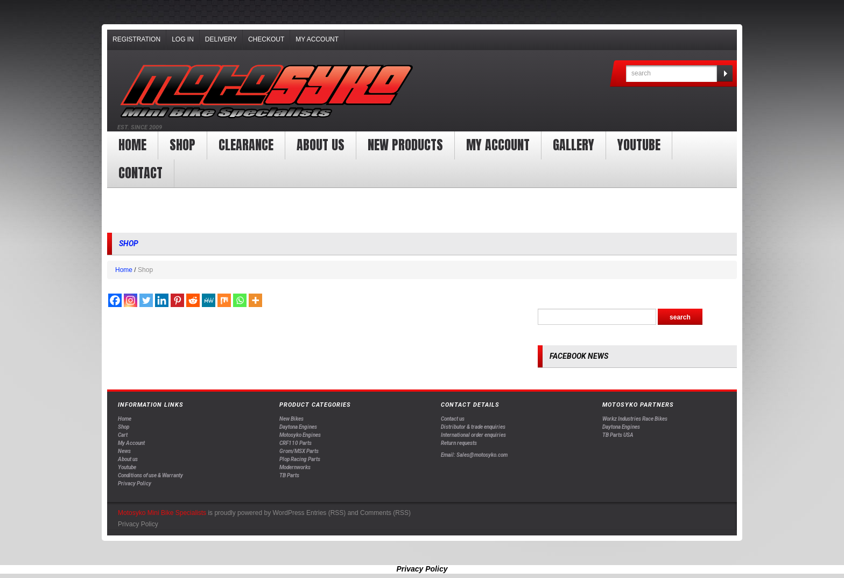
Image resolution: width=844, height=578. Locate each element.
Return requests (459, 443)
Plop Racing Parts (299, 459)
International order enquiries (473, 435)
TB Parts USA (618, 435)
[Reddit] (193, 300)
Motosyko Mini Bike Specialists (162, 513)
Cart (123, 435)
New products (405, 145)
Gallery (573, 145)
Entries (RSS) (326, 513)
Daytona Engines (298, 427)
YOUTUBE (638, 145)
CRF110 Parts (295, 443)
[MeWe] (208, 300)
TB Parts (289, 475)
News (124, 451)
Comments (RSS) (385, 513)
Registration (136, 39)
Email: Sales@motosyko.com (474, 455)
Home (132, 145)
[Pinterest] (177, 300)
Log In (183, 39)
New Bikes (291, 419)
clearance (246, 145)
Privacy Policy (134, 483)
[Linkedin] (161, 300)
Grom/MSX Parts (299, 451)
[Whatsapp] (240, 300)
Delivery (221, 39)
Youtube (127, 467)
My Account (317, 39)
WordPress (288, 513)
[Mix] (224, 300)
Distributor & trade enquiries (473, 427)
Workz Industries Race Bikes (634, 419)
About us (320, 145)
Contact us (453, 419)
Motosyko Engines (300, 435)
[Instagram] (130, 300)
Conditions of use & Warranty (150, 475)
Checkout (266, 39)
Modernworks (295, 467)
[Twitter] (146, 300)
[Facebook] (115, 300)
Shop (182, 145)
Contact (140, 173)
